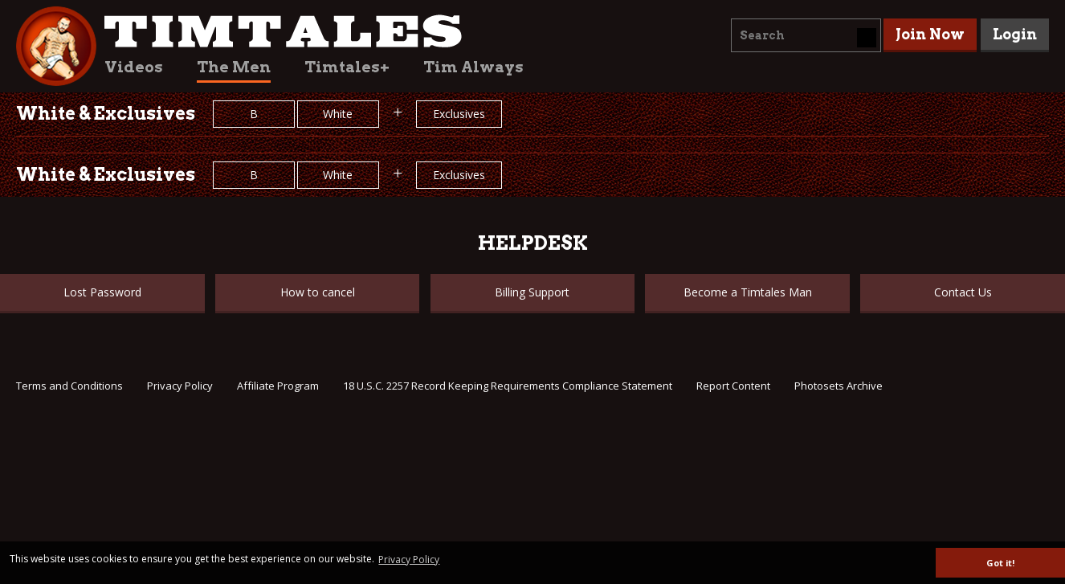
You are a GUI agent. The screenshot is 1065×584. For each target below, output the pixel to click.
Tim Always (473, 67)
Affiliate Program (278, 385)
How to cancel (317, 292)
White (338, 113)
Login (1015, 34)
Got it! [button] (1000, 563)
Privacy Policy (180, 385)
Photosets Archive (838, 385)
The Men (234, 67)
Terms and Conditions (69, 385)
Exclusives (459, 113)
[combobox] (806, 35)
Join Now (930, 34)
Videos (133, 67)
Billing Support (532, 292)
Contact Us (963, 292)
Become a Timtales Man (747, 292)
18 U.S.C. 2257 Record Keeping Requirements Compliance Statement (507, 385)
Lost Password (102, 292)
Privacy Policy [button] (408, 559)
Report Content (733, 385)
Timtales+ (347, 67)
